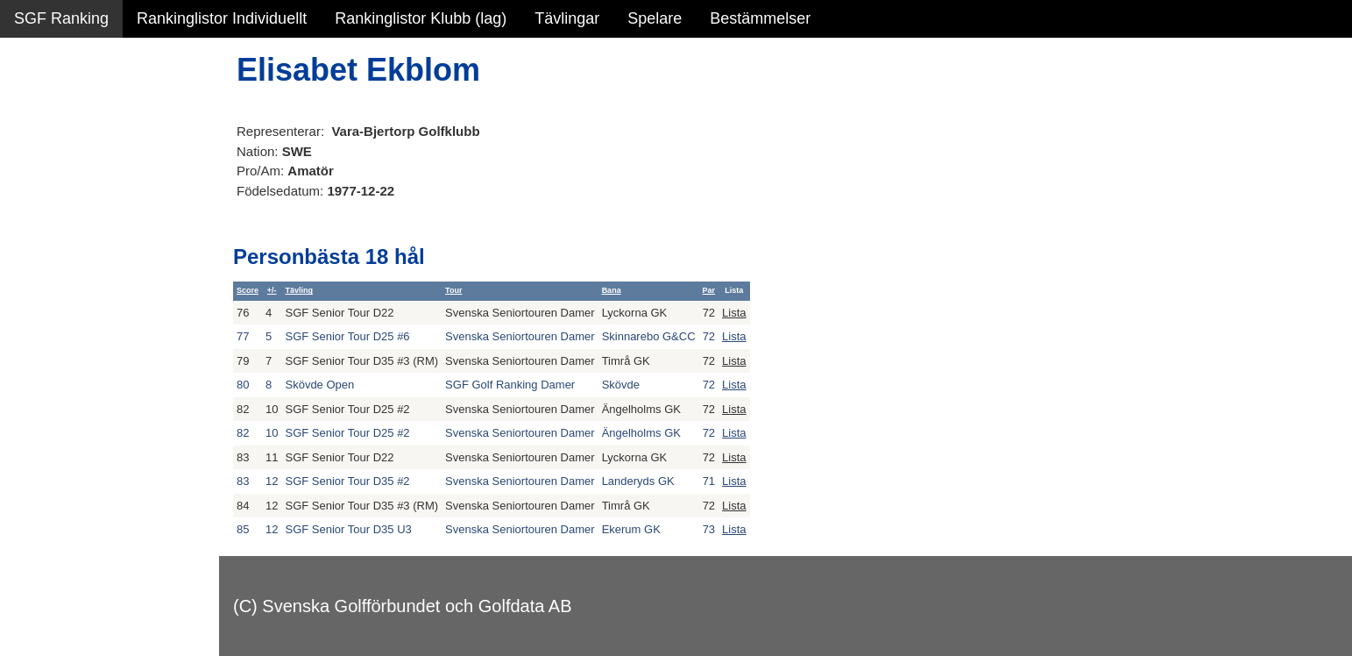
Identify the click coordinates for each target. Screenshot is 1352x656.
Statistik (41, 189)
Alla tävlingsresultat (82, 265)
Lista (734, 312)
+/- (272, 290)
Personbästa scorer (82, 227)
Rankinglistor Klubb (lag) (420, 18)
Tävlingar (566, 18)
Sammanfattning (71, 114)
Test (28, 350)
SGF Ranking (61, 18)
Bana (611, 290)
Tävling (299, 290)
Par (709, 290)
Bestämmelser (760, 18)
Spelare (654, 18)
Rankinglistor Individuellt (222, 18)
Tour (453, 290)
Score (247, 290)
